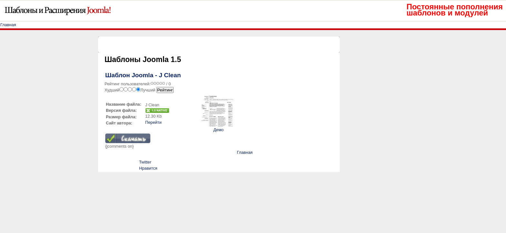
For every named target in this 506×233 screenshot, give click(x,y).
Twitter (145, 162)
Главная (8, 24)
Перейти (153, 122)
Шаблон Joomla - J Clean (143, 75)
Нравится (148, 168)
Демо (218, 129)
